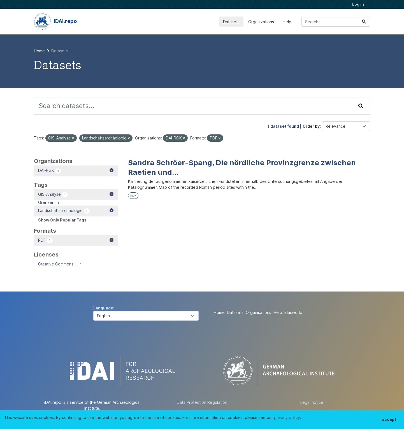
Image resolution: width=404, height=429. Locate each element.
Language (103, 308)
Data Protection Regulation (202, 402)
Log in (358, 4)
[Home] (39, 50)
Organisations (258, 312)
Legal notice (311, 402)
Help (287, 21)
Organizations (261, 21)
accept (389, 419)
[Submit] (364, 22)
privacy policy (287, 417)
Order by (311, 126)
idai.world (293, 312)
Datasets (231, 21)
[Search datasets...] (335, 22)
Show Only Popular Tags (62, 220)
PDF (133, 196)
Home (219, 312)
